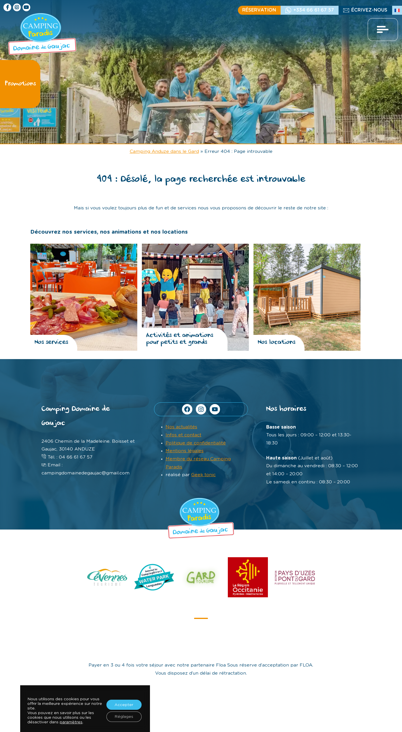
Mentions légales (185, 450)
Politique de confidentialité (196, 443)
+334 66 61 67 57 (313, 10)
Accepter (123, 705)
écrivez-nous (369, 10)
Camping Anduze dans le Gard (164, 151)
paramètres (71, 722)
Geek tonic (203, 474)
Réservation (259, 10)
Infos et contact (183, 435)
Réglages (123, 717)
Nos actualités (181, 427)
